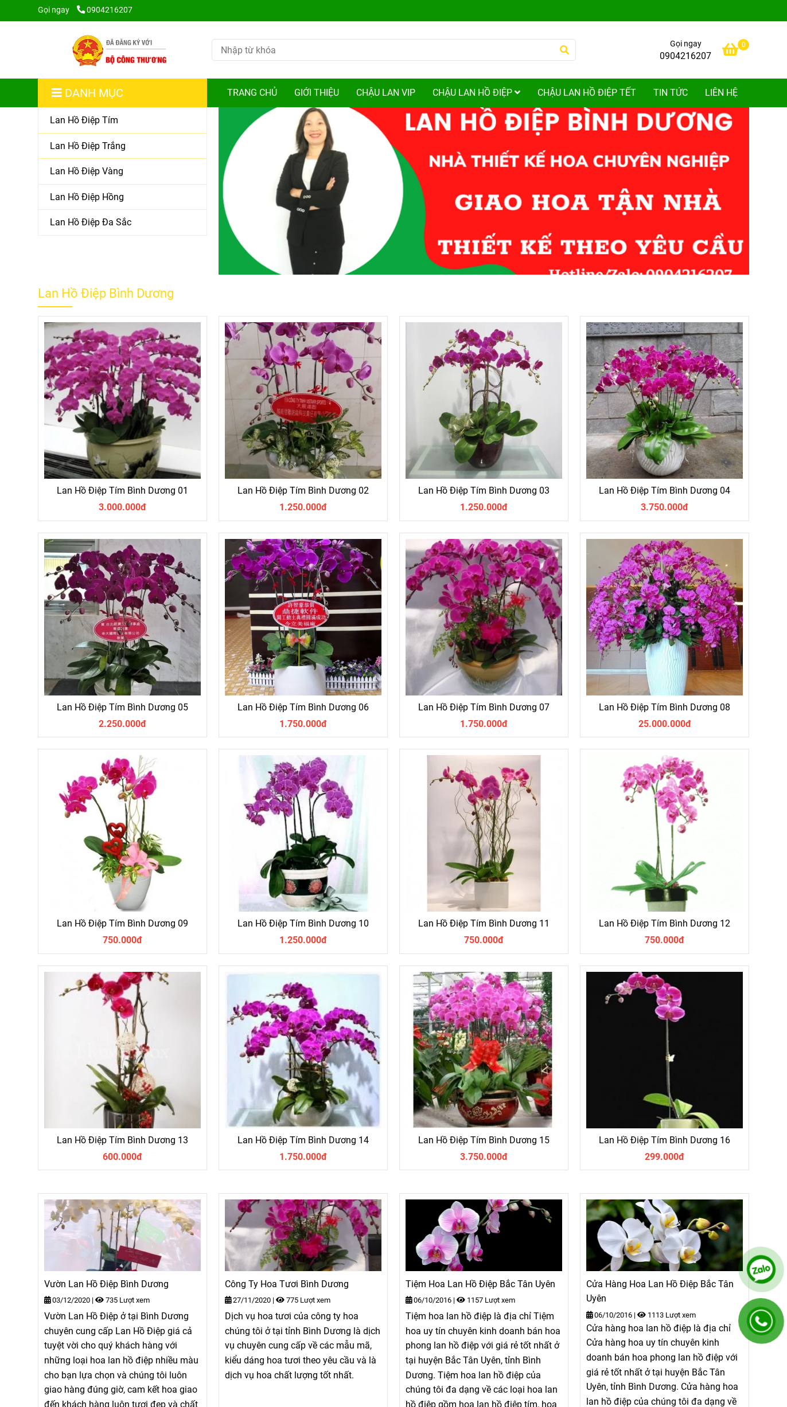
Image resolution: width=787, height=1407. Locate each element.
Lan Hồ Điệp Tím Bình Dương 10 (303, 923)
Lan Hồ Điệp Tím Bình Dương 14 (303, 1140)
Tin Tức (670, 92)
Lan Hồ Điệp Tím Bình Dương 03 (484, 490)
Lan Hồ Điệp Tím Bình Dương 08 (664, 707)
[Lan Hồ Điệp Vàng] (122, 172)
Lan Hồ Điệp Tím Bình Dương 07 (484, 707)
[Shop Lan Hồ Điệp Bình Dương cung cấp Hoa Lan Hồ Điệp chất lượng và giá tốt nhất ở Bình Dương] (120, 50)
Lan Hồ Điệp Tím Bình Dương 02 (303, 490)
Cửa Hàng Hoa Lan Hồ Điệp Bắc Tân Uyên (660, 1291)
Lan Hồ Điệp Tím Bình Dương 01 (122, 490)
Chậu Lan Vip (385, 92)
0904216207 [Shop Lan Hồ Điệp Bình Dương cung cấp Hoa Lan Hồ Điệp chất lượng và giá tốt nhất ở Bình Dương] (105, 10)
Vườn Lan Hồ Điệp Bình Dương (106, 1284)
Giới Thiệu (316, 92)
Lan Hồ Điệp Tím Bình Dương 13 (122, 1140)
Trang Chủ (252, 92)
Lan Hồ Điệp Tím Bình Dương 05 (122, 707)
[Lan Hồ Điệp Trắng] (122, 146)
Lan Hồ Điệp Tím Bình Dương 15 (484, 1140)
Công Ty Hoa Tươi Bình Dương (287, 1284)
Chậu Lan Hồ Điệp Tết (586, 92)
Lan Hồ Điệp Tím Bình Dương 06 (303, 707)
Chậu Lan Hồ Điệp (476, 92)
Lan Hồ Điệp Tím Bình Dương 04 (664, 490)
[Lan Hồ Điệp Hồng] (122, 197)
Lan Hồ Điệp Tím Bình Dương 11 (484, 923)
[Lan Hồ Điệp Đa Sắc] (122, 222)
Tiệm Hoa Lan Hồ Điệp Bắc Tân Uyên (480, 1284)
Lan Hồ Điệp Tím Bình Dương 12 (664, 923)
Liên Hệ (721, 92)
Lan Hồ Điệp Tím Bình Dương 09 (122, 923)
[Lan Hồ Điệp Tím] (122, 121)
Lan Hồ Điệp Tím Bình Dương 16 (664, 1140)
